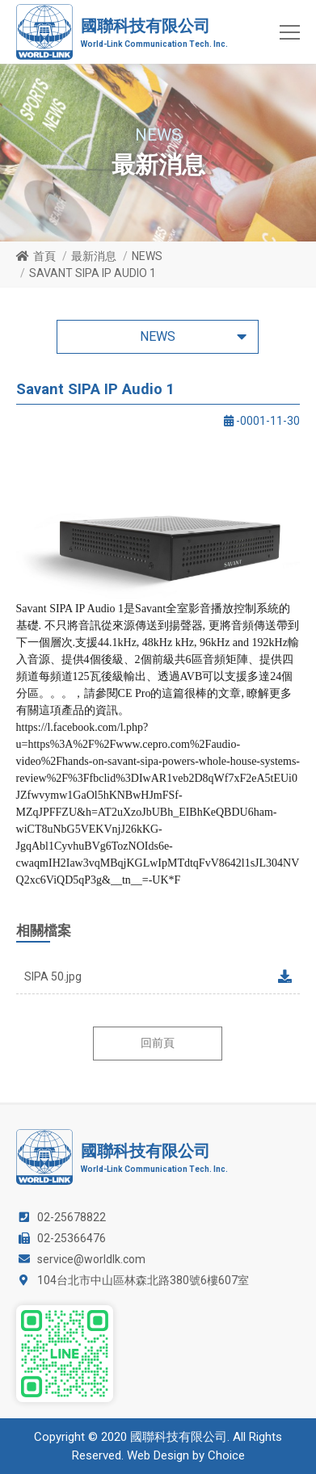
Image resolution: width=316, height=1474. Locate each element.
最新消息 (93, 256)
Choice (226, 1455)
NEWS (147, 256)
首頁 (44, 256)
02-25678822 (71, 1217)
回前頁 (158, 1042)
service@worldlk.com (91, 1259)
